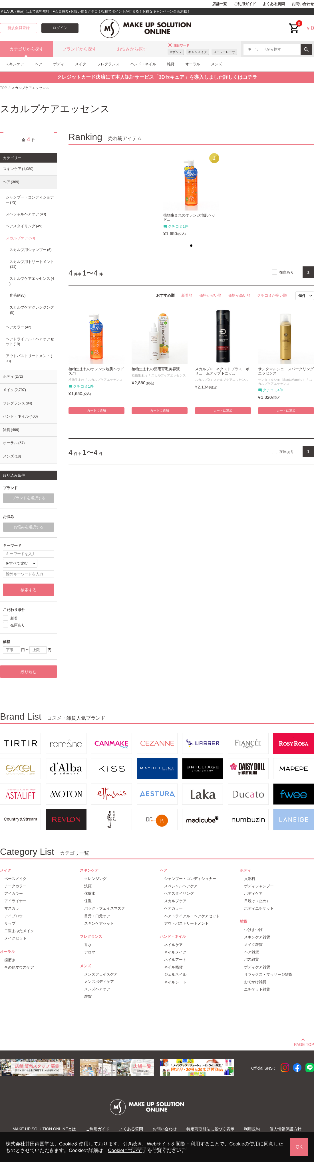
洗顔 (88, 886)
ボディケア (253, 893)
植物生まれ (76, 379)
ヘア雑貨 (251, 952)
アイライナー (15, 901)
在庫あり (286, 272)
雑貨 (170, 64)
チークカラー (15, 886)
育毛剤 (17, 295)
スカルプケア (20, 238)
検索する (29, 590)
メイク (80, 64)
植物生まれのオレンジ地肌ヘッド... (189, 217)
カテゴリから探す (26, 49)
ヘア (38, 64)
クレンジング (95, 878)
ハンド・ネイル (143, 64)
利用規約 (252, 1129)
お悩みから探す (132, 49)
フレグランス (108, 64)
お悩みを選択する (28, 527)
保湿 (88, 901)
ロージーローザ (224, 52)
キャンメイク (197, 52)
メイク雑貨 (253, 944)
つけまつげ (253, 930)
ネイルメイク (175, 952)
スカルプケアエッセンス (105, 379)
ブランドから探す (79, 49)
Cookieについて (125, 1150)
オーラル (192, 64)
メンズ (216, 64)
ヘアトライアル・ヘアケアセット (30, 341)
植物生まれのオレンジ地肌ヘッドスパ (96, 371)
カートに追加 (96, 410)
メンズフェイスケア (101, 974)
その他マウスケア (19, 967)
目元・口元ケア (97, 916)
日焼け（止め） (257, 901)
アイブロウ (13, 916)
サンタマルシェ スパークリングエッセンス (286, 371)
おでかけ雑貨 (255, 982)
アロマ (89, 952)
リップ (9, 923)
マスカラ (11, 908)
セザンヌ (175, 52)
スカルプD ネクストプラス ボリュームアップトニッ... (222, 371)
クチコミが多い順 (272, 295)
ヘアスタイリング (24, 226)
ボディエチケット (259, 908)
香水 (88, 945)
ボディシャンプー (259, 886)
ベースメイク (15, 878)
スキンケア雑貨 (257, 937)
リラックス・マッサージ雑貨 (268, 974)
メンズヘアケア (97, 989)
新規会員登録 (18, 28)
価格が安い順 (210, 295)
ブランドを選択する (28, 498)
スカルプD (202, 379)
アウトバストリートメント (29, 358)
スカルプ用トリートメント (31, 264)
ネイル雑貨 (173, 967)
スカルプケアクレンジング (31, 310)
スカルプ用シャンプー (30, 250)
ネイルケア (173, 945)
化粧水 (89, 893)
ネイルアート (175, 959)
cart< (294, 24)
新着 (14, 618)
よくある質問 (274, 4)
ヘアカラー (18, 327)
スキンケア (14, 64)
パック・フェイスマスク (104, 908)
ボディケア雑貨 (257, 967)
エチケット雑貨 (257, 989)
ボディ (58, 64)
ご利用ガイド (245, 4)
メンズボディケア (99, 981)
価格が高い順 (239, 295)
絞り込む (29, 671)
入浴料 (249, 878)
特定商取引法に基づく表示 (210, 1129)
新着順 (186, 295)
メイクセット (15, 938)
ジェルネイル (175, 974)
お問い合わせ (303, 4)
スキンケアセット (99, 923)
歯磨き (9, 960)
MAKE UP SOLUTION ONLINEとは (44, 1129)
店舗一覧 (219, 4)
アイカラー (13, 893)
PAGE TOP (304, 1043)
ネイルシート (175, 982)
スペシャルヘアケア (26, 214)
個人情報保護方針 (285, 1129)
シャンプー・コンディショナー (30, 200)
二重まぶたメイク (19, 931)
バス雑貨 (251, 959)
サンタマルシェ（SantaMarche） (281, 379)
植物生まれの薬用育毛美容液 (156, 369)
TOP (3, 88)
